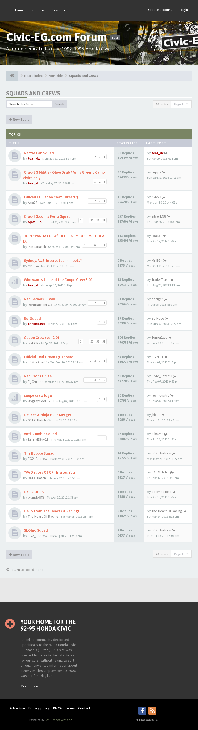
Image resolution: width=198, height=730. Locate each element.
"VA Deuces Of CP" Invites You (49, 472)
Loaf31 (157, 235)
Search (59, 10)
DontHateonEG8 (40, 304)
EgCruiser (35, 381)
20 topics (162, 104)
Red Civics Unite (37, 376)
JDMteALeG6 (37, 362)
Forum (37, 10)
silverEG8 (159, 216)
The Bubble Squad (38, 453)
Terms (70, 708)
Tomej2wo (159, 337)
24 (103, 220)
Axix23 (32, 202)
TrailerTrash (160, 279)
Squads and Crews (83, 75)
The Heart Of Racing (43, 516)
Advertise (17, 708)
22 (91, 220)
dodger (157, 299)
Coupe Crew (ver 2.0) (41, 337)
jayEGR (33, 343)
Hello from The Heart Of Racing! (51, 511)
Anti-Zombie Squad (40, 433)
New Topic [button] (19, 119)
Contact (84, 708)
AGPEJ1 (157, 356)
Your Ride (55, 75)
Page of (181, 104)
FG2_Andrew (37, 458)
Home (18, 10)
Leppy (156, 172)
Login (184, 9)
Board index (33, 75)
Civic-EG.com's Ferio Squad (47, 216)
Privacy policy (39, 708)
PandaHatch (37, 246)
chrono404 (36, 323)
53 (97, 341)
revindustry (160, 395)
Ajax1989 (35, 222)
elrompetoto (161, 491)
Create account (160, 9)
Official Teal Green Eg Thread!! (49, 356)
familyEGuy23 (38, 439)
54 (103, 341)
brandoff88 (36, 497)
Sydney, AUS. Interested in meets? (52, 260)
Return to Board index (24, 569)
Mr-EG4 (33, 265)
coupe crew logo (37, 395)
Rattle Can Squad (38, 153)
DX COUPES (33, 491)
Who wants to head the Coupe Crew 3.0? (58, 279)
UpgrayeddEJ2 (39, 401)
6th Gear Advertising (58, 720)
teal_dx (34, 158)
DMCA (57, 708)
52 (91, 341)
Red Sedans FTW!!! (39, 299)
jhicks (156, 414)
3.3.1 (115, 37)
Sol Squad (32, 318)
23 (97, 220)
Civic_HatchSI (162, 376)
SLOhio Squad (35, 530)
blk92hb (158, 433)
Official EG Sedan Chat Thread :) (50, 197)
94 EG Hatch (37, 420)
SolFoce (158, 318)
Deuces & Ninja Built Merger (47, 414)
